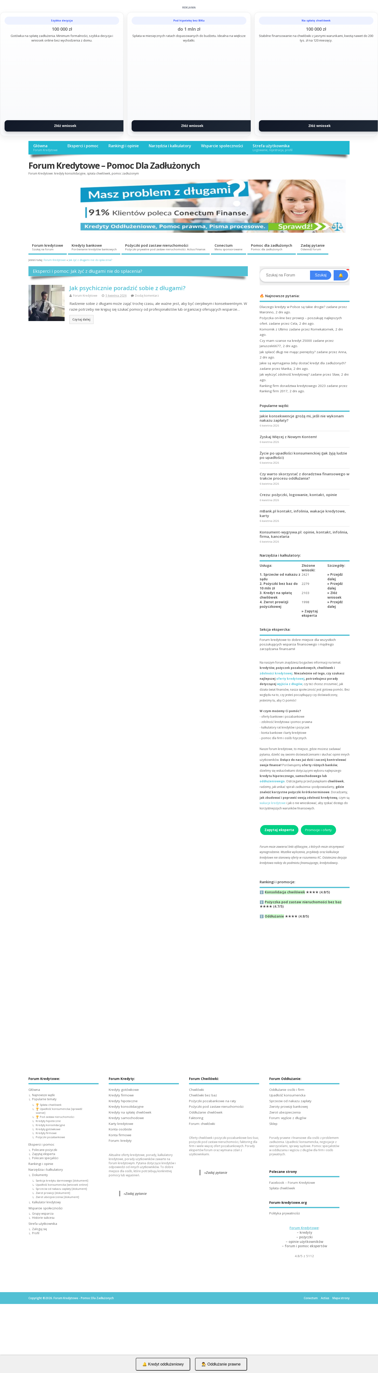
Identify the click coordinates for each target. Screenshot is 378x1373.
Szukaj (320, 275)
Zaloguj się (39, 1229)
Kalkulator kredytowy (46, 1202)
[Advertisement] (305, 980)
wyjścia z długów (289, 684)
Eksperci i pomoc (82, 145)
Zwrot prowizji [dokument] (53, 1193)
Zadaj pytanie (313, 247)
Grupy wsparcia (43, 1214)
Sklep (273, 1123)
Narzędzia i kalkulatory (169, 145)
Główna (45, 147)
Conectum (229, 247)
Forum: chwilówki (202, 1123)
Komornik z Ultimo (274, 329)
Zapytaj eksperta (310, 613)
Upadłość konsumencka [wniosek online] (62, 1184)
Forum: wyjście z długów (287, 1118)
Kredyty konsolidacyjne (50, 1125)
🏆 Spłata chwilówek (48, 1105)
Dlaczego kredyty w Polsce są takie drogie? (292, 307)
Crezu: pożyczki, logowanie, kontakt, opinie (298, 494)
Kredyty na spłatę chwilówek (130, 1112)
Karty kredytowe (121, 1123)
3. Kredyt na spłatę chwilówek (276, 595)
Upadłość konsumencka (287, 1095)
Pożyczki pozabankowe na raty (212, 1101)
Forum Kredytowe (85, 296)
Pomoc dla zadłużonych (271, 247)
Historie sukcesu (43, 1218)
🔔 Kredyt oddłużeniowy (163, 1364)
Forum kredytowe (47, 247)
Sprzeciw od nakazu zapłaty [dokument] (61, 1189)
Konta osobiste (120, 1129)
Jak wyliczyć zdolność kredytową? (285, 374)
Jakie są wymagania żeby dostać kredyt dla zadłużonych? (303, 363)
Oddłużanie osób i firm (286, 1089)
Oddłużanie (274, 916)
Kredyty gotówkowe (48, 1129)
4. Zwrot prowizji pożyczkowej (274, 604)
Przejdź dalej (335, 576)
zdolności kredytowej (276, 673)
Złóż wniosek (65, 125)
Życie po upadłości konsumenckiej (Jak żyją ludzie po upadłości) (303, 455)
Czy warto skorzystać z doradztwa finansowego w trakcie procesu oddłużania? (304, 476)
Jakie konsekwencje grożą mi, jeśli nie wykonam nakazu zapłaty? (302, 418)
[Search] (285, 275)
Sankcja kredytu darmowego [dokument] (62, 1180)
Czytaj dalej (81, 319)
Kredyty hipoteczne (48, 1121)
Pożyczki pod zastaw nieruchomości (165, 247)
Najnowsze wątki (43, 1095)
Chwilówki (196, 1089)
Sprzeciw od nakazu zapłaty (290, 1101)
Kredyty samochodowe (126, 1118)
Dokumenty (40, 1175)
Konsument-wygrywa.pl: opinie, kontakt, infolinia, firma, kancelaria (304, 534)
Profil (35, 1233)
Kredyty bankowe (94, 247)
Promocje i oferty (318, 830)
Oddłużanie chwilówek (206, 1112)
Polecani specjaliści (45, 1158)
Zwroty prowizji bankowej (288, 1106)
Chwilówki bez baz (203, 1095)
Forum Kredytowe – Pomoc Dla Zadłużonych (114, 165)
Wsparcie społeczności (222, 145)
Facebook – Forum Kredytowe (292, 1182)
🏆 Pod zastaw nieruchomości (55, 1117)
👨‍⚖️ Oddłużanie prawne (221, 1364)
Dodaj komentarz (147, 296)
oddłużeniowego (272, 781)
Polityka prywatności (284, 1213)
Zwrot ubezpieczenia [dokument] (57, 1197)
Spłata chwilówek (282, 1188)
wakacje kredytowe (273, 803)
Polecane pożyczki (44, 1150)
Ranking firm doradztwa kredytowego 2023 (293, 386)
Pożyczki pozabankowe (50, 1137)
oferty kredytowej (290, 679)
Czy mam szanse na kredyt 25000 (286, 340)
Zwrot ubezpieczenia (285, 1112)
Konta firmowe (120, 1135)
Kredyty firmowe (46, 1133)
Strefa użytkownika (272, 147)
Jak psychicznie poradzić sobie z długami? (127, 288)
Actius (325, 1298)
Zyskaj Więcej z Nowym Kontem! (288, 436)
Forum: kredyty (120, 1140)
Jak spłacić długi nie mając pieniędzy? (288, 352)
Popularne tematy (44, 1099)
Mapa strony (341, 1298)
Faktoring (196, 1118)
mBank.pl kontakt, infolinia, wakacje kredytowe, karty (303, 513)
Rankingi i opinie (123, 145)
